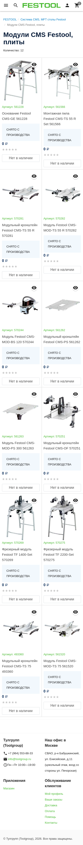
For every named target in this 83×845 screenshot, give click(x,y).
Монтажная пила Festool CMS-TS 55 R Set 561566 (60, 118)
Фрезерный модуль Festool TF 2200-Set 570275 (59, 554)
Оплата (50, 811)
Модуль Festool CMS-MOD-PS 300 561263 (18, 445)
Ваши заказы (53, 799)
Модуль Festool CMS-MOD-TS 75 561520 (60, 663)
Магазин (8, 788)
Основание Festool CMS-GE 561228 (16, 116)
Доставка (51, 805)
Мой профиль (54, 793)
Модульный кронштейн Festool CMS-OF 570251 (62, 445)
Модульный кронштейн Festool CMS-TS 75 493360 (19, 666)
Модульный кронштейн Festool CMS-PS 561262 (62, 339)
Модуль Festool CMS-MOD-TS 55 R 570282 (60, 227)
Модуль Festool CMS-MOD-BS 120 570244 (18, 339)
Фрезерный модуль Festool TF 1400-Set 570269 (17, 554)
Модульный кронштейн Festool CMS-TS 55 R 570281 (19, 230)
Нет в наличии (21, 158)
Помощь (50, 817)
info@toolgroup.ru (19, 759)
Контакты (51, 822)
